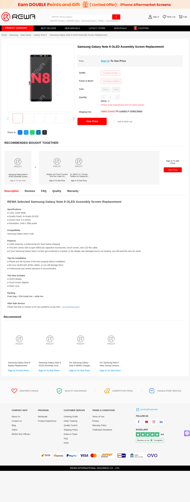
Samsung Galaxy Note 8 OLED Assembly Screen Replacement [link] (78, 35)
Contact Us (17, 421)
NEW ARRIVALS (72, 28)
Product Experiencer (47, 421)
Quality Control (70, 425)
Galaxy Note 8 (40, 35)
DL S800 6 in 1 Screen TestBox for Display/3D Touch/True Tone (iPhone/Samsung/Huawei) (78, 175)
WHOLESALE (120, 28)
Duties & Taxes (70, 434)
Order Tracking (70, 421)
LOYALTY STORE (97, 28)
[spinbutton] (110, 97)
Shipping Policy (71, 430)
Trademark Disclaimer (102, 430)
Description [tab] (11, 191)
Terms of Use (98, 416)
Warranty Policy (99, 425)
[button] (103, 97)
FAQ (66, 438)
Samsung (13, 35)
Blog (14, 425)
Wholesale (42, 416)
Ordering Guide (71, 416)
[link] (13, 35)
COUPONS (142, 27)
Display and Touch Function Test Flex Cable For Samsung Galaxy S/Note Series (57, 175)
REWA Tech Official (21, 434)
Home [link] (4, 35)
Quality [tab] (56, 191)
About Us (16, 416)
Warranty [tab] (72, 191)
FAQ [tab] (43, 191)
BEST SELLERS (48, 28)
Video (15, 430)
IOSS (66, 443)
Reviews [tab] (30, 191)
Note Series (26, 35)
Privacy (95, 421)
